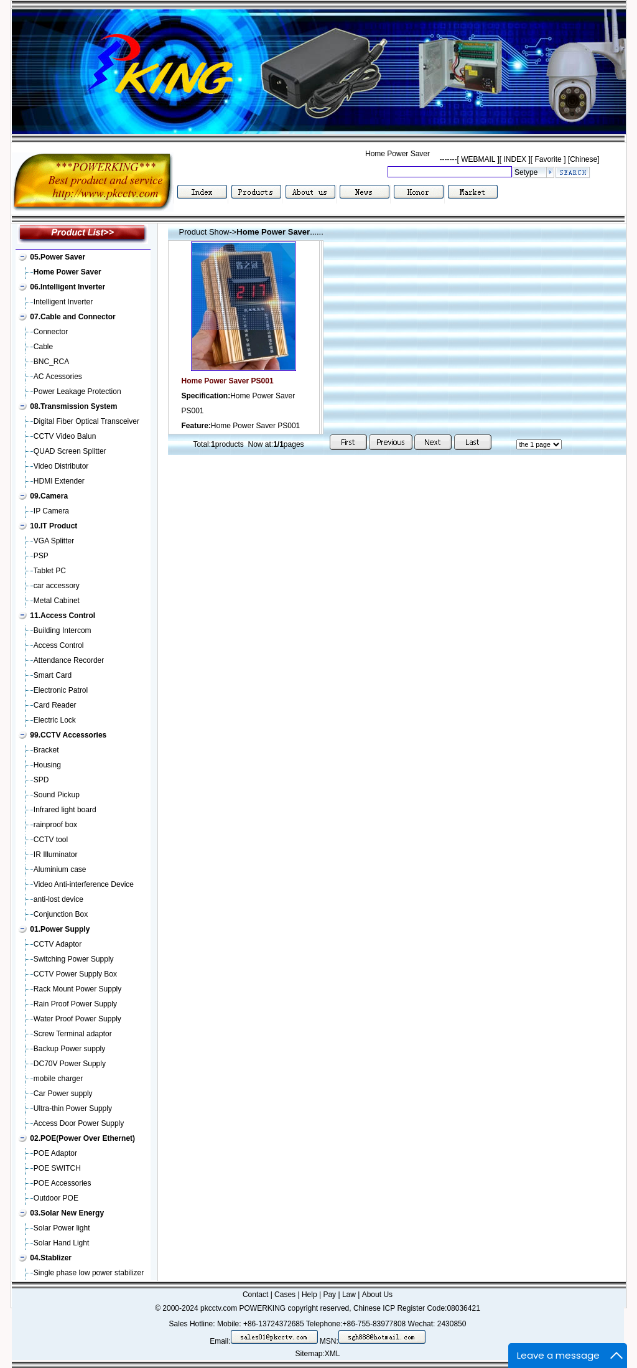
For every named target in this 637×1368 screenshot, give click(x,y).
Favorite (548, 159)
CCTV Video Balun (65, 436)
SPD (41, 779)
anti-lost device (58, 899)
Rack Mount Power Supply (77, 989)
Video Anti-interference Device (84, 884)
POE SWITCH (57, 1168)
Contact (255, 1294)
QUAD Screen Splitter (70, 451)
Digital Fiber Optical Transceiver (86, 421)
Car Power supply (63, 1093)
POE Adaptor (55, 1153)
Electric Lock (55, 720)
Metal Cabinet (57, 600)
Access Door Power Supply (79, 1123)
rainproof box (55, 824)
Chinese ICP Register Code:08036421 (416, 1308)
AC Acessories (58, 376)
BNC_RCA (51, 361)
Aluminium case (60, 869)
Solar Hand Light (61, 1243)
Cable (43, 346)
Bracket (46, 750)
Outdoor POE (56, 1198)
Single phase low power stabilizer (89, 1272)
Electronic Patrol (61, 690)
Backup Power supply (69, 1048)
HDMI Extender (59, 481)
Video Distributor (61, 466)
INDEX (514, 159)
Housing (47, 765)
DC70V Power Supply (70, 1063)
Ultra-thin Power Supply (73, 1108)
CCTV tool (51, 839)
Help (309, 1294)
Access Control (59, 645)
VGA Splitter (54, 540)
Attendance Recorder (69, 660)
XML (332, 1353)
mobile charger (58, 1078)
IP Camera (51, 511)
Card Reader (55, 705)
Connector (51, 331)
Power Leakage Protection (77, 391)
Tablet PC (50, 570)
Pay (329, 1294)
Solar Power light (62, 1228)
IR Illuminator (56, 854)
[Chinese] (584, 159)
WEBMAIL (478, 159)
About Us (377, 1294)
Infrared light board (65, 809)
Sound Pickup (57, 794)
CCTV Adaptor (57, 944)
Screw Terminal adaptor (73, 1033)
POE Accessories (62, 1183)
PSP (41, 555)
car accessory (57, 585)
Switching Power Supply (74, 959)
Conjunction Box (61, 914)
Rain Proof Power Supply (75, 1004)
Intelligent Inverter (63, 301)
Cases (284, 1294)
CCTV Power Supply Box (75, 974)
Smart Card (53, 675)
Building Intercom (62, 630)
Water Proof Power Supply (77, 1018)
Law (349, 1294)
